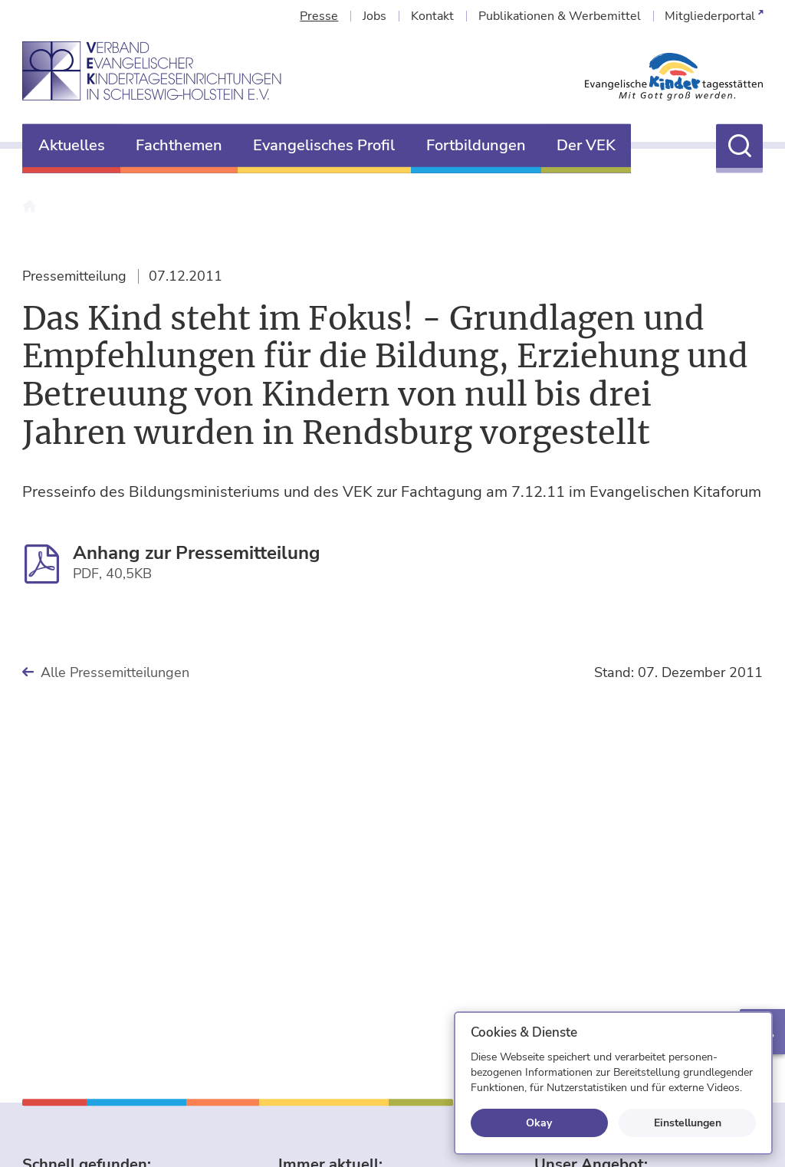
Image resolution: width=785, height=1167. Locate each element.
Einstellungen (687, 1122)
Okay (539, 1122)
